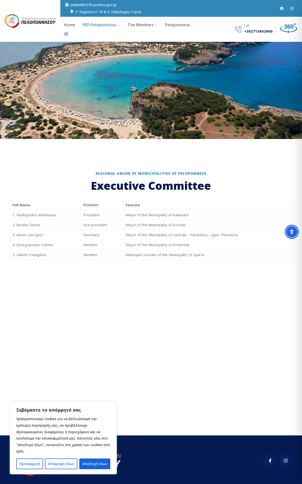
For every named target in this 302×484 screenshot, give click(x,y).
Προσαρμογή (29, 463)
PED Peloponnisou (99, 24)
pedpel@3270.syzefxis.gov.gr (94, 5)
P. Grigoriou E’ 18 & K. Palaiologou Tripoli (108, 12)
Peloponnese (177, 24)
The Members (141, 24)
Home (69, 24)
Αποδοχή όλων (94, 463)
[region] (63, 438)
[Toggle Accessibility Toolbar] (291, 231)
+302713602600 (258, 31)
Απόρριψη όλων (61, 463)
